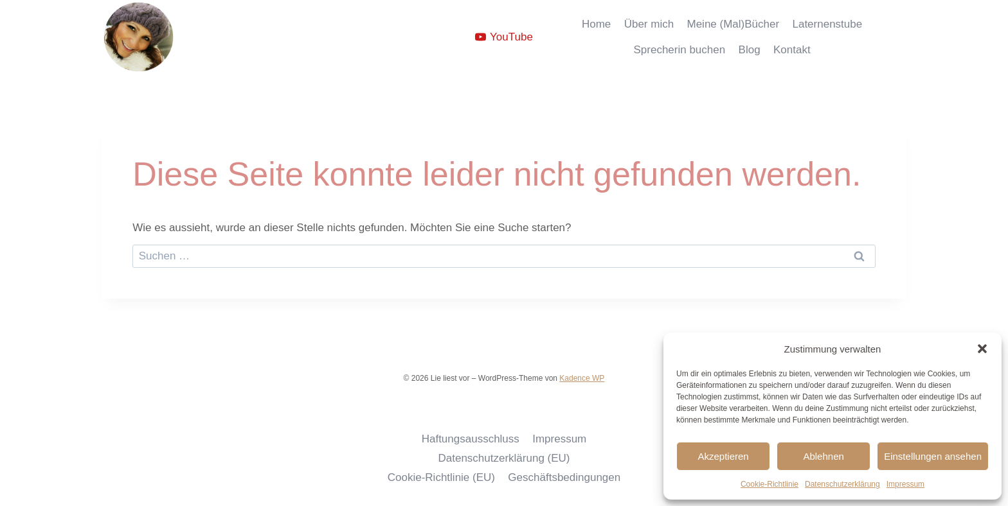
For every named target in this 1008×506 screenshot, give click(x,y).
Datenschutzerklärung (842, 484)
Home (596, 24)
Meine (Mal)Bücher (733, 24)
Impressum (905, 484)
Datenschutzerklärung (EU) (504, 458)
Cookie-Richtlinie (769, 484)
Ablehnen (823, 456)
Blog (749, 50)
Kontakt (792, 50)
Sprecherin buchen (679, 50)
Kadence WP (581, 378)
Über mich (649, 24)
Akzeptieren (723, 456)
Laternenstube (827, 24)
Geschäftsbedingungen (564, 477)
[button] (982, 348)
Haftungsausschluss (470, 439)
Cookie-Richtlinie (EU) (441, 477)
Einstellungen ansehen (933, 456)
